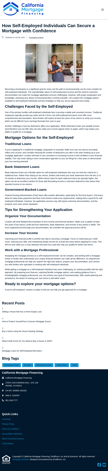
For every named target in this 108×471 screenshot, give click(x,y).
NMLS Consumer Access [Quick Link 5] (13, 439)
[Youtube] (104, 465)
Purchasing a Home (36, 37)
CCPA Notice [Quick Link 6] (7, 443)
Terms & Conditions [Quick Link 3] (10, 429)
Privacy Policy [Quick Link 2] (8, 424)
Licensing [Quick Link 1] (6, 419)
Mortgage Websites (21, 459)
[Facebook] (99, 465)
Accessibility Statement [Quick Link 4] (12, 434)
